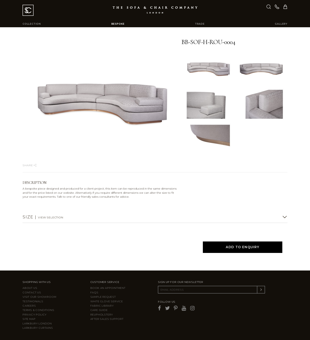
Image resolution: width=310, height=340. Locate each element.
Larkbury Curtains (38, 327)
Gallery (281, 23)
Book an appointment (108, 287)
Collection (32, 23)
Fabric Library (102, 305)
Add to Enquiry (242, 247)
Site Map (29, 318)
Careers (29, 305)
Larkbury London (37, 323)
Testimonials (33, 301)
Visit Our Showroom (39, 296)
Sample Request (103, 296)
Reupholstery (101, 314)
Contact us (32, 292)
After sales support (107, 318)
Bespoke (118, 23)
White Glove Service (106, 301)
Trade (200, 23)
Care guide (99, 310)
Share (29, 165)
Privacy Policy (35, 314)
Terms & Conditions (38, 310)
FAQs (94, 292)
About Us (30, 287)
